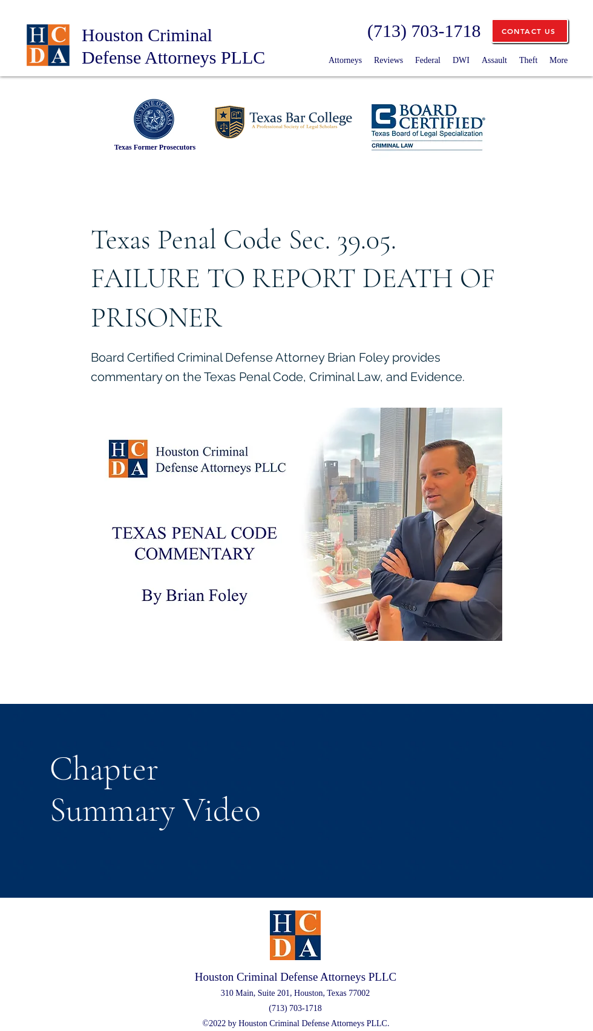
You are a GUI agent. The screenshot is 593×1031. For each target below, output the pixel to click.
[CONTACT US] (529, 31)
